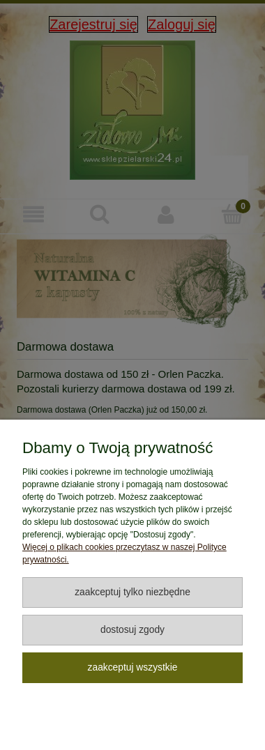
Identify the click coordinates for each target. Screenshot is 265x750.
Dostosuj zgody (132, 630)
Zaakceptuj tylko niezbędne (132, 592)
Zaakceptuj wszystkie (133, 667)
